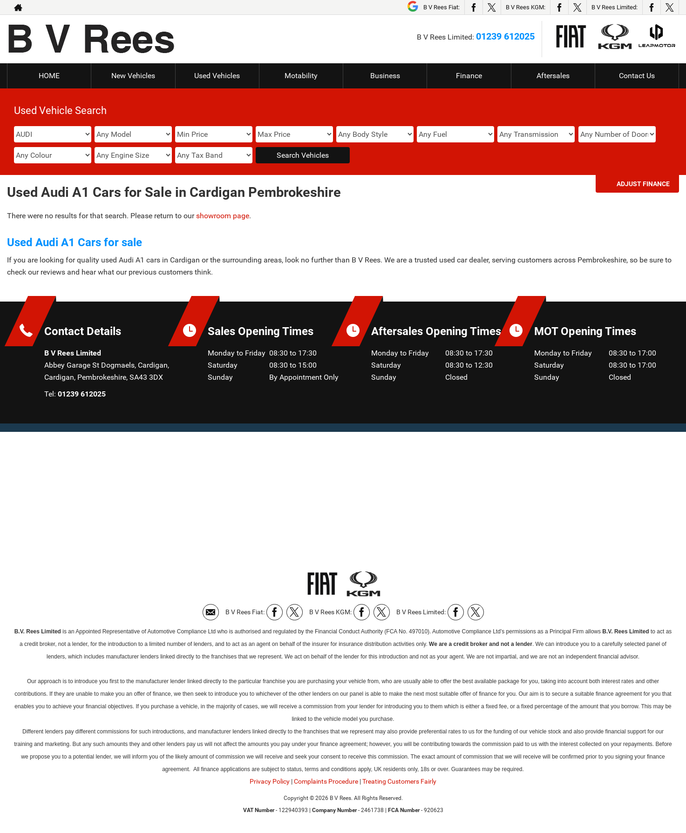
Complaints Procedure (326, 781)
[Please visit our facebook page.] (473, 7)
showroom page (222, 215)
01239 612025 (505, 36)
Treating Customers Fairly (399, 781)
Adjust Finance (643, 184)
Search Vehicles (303, 155)
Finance (469, 75)
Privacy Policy (270, 781)
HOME (49, 75)
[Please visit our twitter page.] (491, 7)
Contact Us (637, 75)
